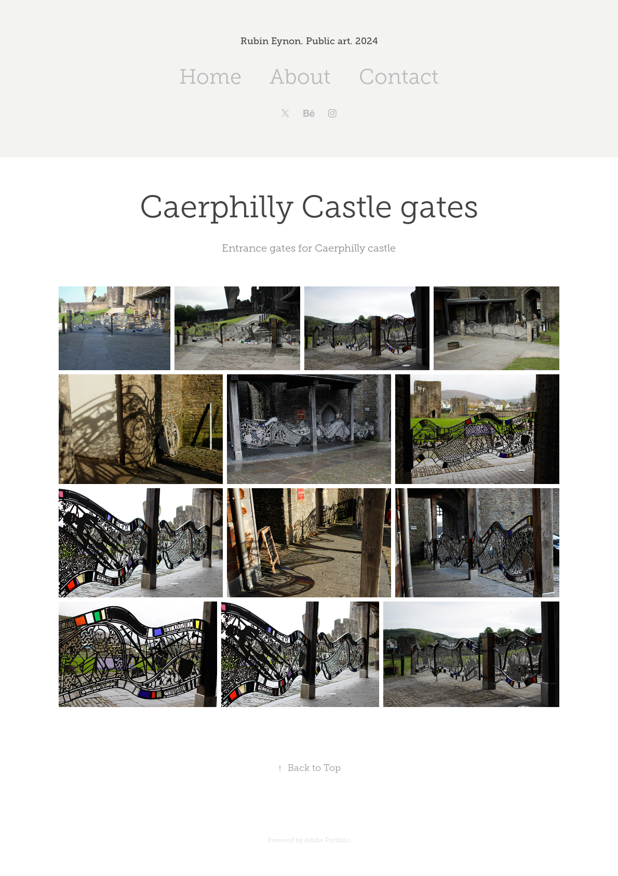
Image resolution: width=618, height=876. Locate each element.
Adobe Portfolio (327, 840)
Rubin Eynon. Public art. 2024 (309, 41)
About (300, 76)
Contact (399, 76)
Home (210, 76)
